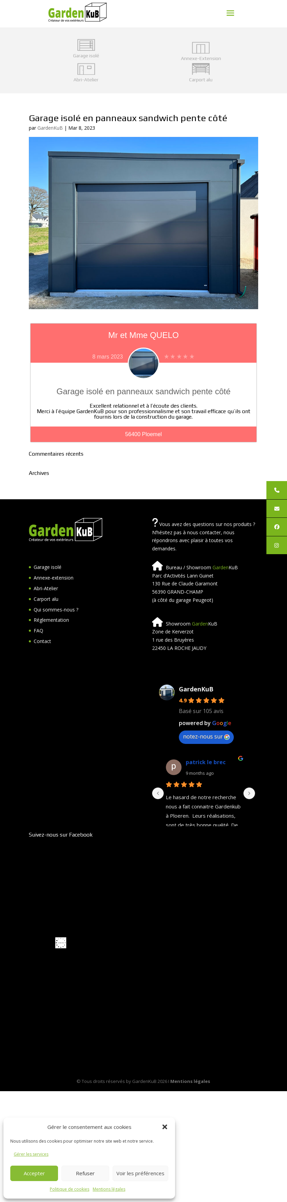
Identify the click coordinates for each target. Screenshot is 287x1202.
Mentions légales (109, 1189)
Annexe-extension (53, 577)
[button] (164, 1126)
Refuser (85, 1173)
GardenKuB (50, 128)
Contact (42, 641)
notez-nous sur (206, 736)
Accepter (34, 1173)
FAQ (38, 630)
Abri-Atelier (46, 588)
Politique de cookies (69, 1189)
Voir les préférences (140, 1173)
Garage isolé (47, 567)
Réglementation (51, 620)
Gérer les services (31, 1154)
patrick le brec (206, 762)
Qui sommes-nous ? (56, 609)
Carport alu (46, 599)
